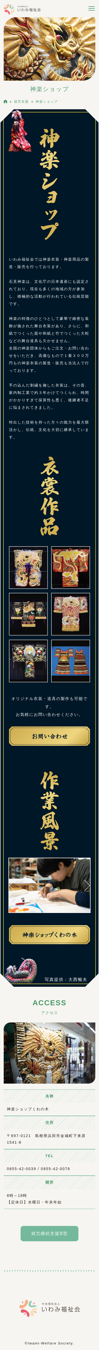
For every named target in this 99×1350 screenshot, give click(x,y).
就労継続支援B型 (49, 1233)
